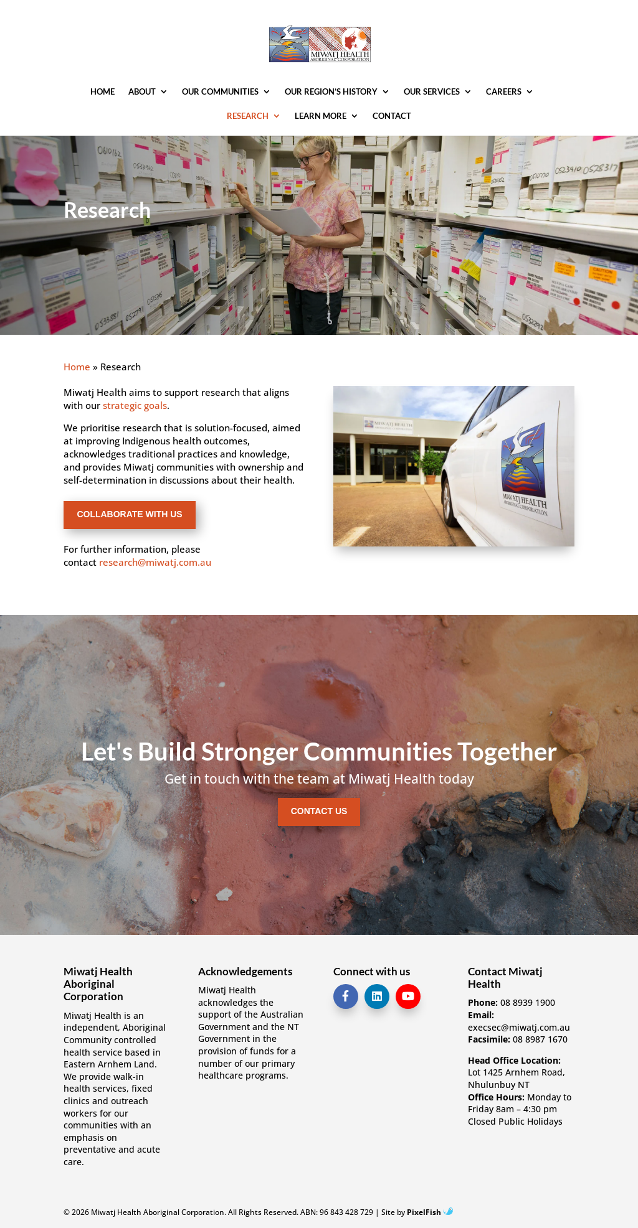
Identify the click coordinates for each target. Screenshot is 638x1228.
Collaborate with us (129, 514)
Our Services (432, 91)
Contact (392, 116)
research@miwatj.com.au (155, 562)
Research (248, 116)
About (142, 91)
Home (102, 91)
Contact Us (319, 811)
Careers (503, 91)
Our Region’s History (331, 91)
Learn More (320, 116)
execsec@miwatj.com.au (519, 1027)
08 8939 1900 (527, 1002)
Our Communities (220, 91)
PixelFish (430, 1212)
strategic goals (135, 405)
